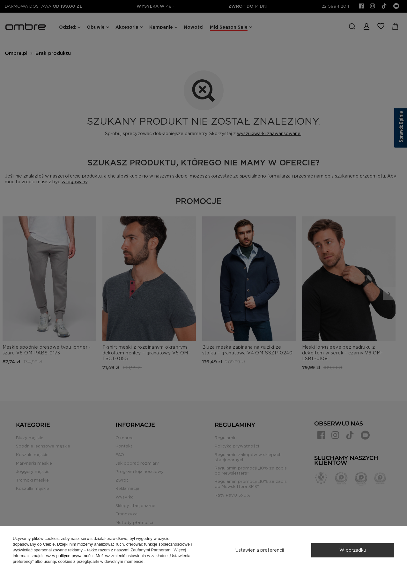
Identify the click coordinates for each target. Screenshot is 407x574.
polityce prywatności (74, 555)
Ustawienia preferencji (259, 550)
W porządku (352, 550)
